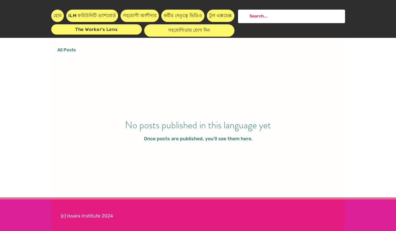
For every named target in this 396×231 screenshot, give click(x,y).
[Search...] (290, 16)
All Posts (66, 50)
